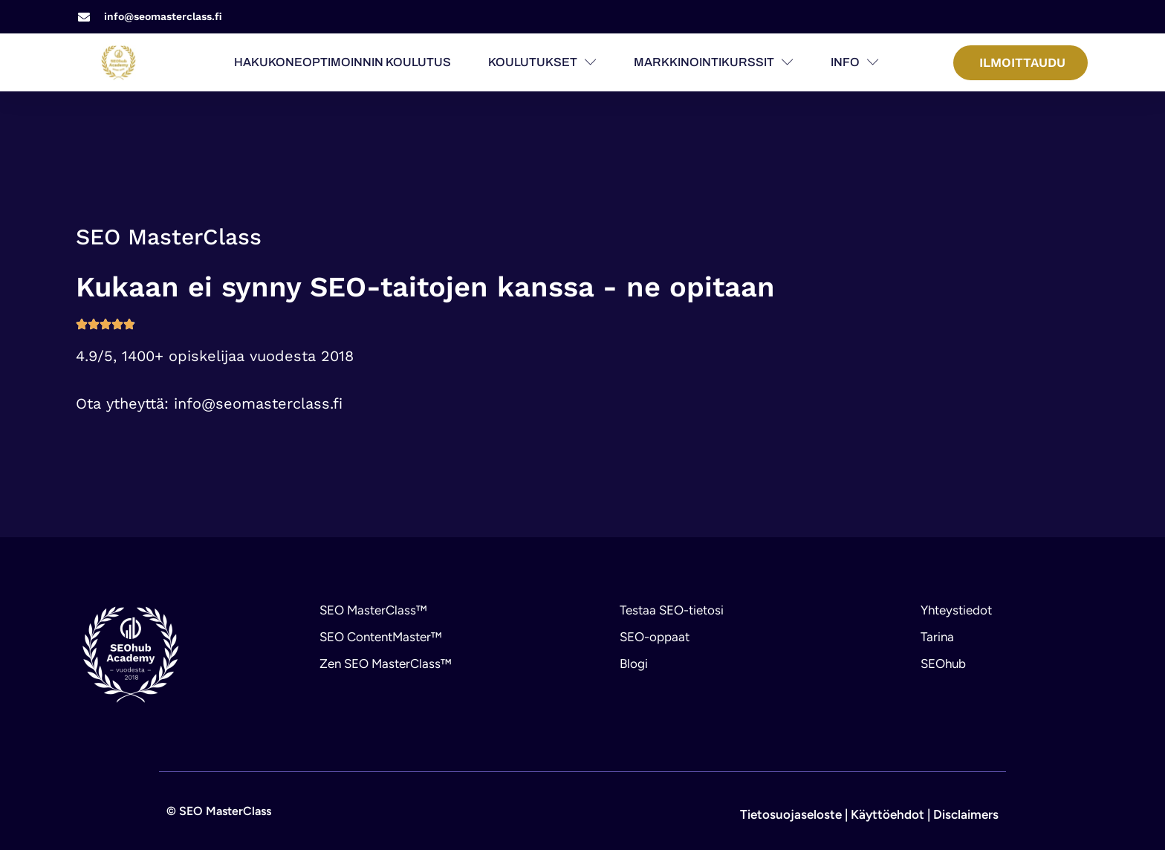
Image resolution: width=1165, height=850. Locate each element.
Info (855, 62)
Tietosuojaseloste (791, 814)
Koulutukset (542, 62)
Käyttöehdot (887, 814)
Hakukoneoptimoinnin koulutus (342, 62)
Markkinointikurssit (714, 62)
